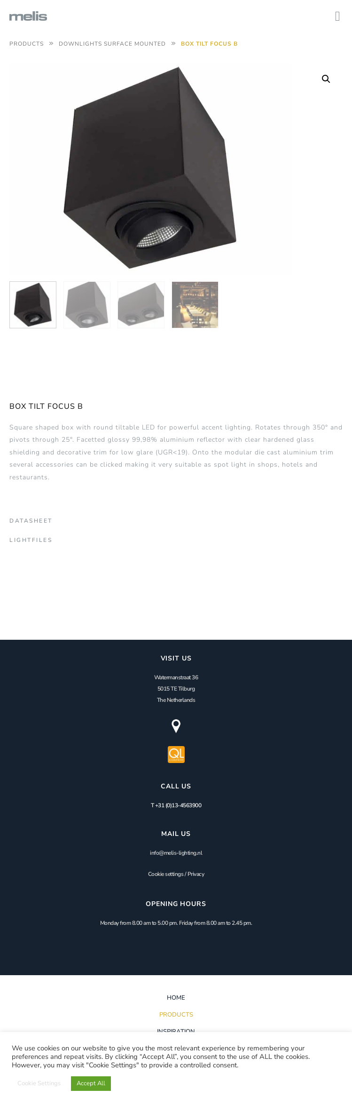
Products (26, 44)
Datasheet (31, 521)
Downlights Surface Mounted (112, 44)
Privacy (196, 874)
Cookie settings (166, 874)
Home (176, 998)
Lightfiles (30, 540)
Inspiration (176, 1031)
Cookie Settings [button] (39, 1083)
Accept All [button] (91, 1083)
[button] (326, 79)
